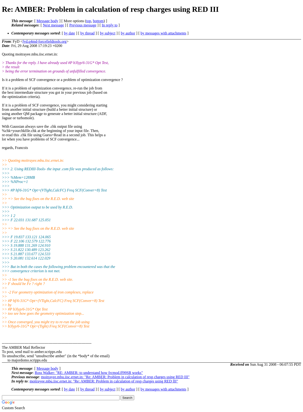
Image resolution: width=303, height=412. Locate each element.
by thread (87, 33)
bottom (98, 21)
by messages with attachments (163, 33)
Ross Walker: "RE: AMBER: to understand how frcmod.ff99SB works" (89, 373)
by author (128, 33)
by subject (107, 33)
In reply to (110, 25)
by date (69, 33)
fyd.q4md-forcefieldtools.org (44, 41)
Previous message (82, 25)
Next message (53, 25)
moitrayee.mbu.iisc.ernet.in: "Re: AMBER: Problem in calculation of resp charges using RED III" (115, 377)
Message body (47, 21)
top (88, 21)
